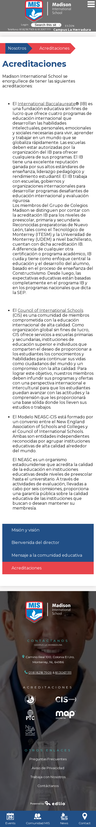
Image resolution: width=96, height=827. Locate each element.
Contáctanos (48, 786)
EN (72, 25)
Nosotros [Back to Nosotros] (17, 48)
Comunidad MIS (38, 819)
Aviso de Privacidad (48, 768)
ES (66, 25)
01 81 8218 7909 (40, 672)
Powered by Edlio (48, 803)
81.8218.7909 (26, 29)
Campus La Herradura (72, 30)
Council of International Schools (50, 310)
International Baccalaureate (47, 103)
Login (24, 24)
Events (10, 819)
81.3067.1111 (44, 29)
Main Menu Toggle (91, 4)
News (64, 819)
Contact (85, 819)
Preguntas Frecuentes (48, 759)
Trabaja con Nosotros (48, 777)
